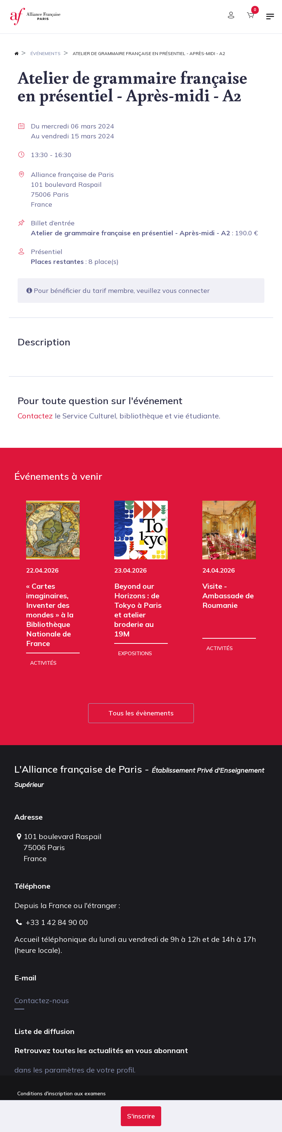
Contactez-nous (41, 1000)
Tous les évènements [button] (141, 713)
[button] (141, 1116)
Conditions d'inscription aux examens (61, 1093)
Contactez (35, 415)
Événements (45, 53)
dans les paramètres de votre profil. (74, 1069)
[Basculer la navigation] (270, 19)
